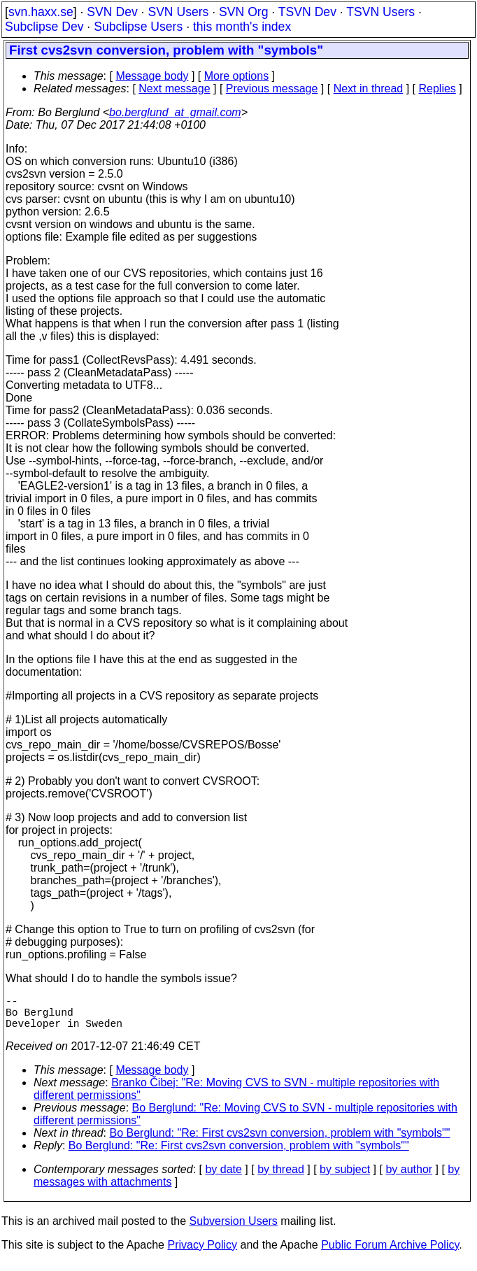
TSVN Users (380, 12)
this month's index (242, 27)
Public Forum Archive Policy (390, 1253)
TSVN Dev (307, 12)
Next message (174, 88)
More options (236, 76)
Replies (437, 88)
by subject (345, 1178)
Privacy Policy (202, 1253)
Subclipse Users (138, 27)
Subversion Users (234, 1229)
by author (408, 1178)
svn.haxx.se (40, 12)
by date (223, 1178)
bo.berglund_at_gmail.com (175, 112)
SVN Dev (112, 12)
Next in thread (369, 88)
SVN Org (243, 12)
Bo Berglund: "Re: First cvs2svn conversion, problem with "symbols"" (280, 1141)
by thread (280, 1178)
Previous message (272, 88)
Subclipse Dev (44, 27)
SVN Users (178, 12)
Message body (151, 76)
